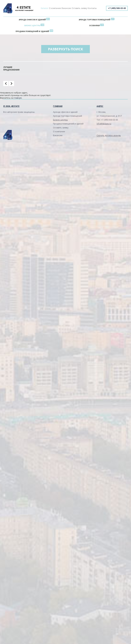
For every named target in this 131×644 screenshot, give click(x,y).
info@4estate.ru (104, 123)
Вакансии (66, 8)
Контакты (92, 8)
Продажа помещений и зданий (32, 31)
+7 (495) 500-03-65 (117, 8)
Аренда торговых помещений (94, 19)
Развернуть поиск (65, 49)
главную (18, 98)
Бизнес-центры (32, 25)
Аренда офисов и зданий (32, 19)
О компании (55, 8)
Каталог (44, 8)
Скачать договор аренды (109, 135)
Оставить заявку (79, 8)
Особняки (94, 25)
